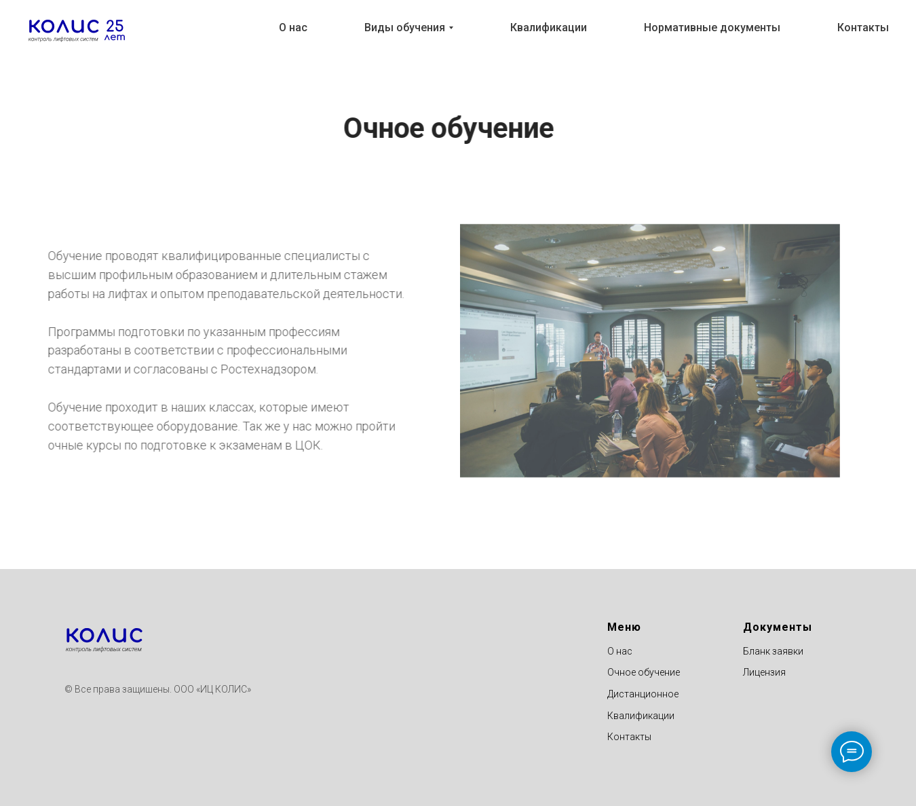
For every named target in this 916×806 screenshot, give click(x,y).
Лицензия (764, 672)
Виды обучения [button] (404, 27)
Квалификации (548, 27)
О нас (293, 27)
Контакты (863, 27)
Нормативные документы (712, 27)
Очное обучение (643, 672)
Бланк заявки (773, 651)
